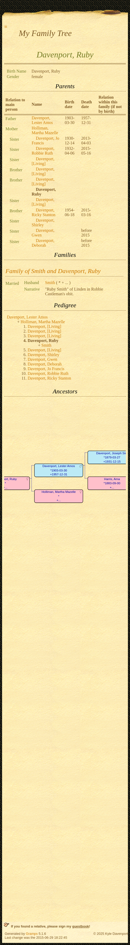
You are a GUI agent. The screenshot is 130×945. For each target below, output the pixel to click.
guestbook (80, 926)
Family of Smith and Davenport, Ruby (53, 271)
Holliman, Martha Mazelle (45, 130)
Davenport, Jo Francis (46, 369)
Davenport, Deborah (43, 242)
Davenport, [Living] (43, 161)
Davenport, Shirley (43, 222)
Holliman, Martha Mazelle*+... (59, 496)
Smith (50, 282)
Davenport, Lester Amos (42, 120)
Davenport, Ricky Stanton (43, 212)
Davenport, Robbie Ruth (43, 150)
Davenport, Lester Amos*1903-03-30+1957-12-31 (58, 470)
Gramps (32, 934)
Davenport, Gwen (42, 359)
